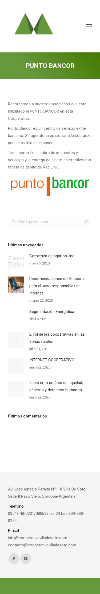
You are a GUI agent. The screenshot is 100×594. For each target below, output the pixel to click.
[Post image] (16, 262)
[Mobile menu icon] (89, 26)
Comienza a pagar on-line (51, 256)
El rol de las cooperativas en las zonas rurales (57, 338)
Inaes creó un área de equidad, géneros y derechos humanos (56, 386)
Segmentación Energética (51, 311)
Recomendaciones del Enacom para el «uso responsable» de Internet (56, 286)
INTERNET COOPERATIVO (51, 360)
